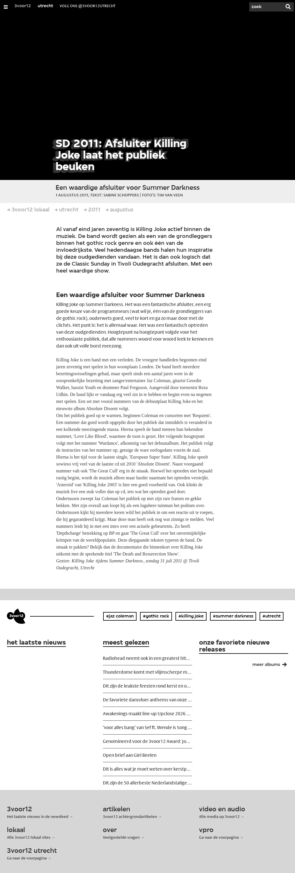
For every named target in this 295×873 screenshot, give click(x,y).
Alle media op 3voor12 (219, 816)
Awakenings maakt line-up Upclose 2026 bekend (147, 713)
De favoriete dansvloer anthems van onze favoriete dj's (147, 699)
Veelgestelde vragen (121, 837)
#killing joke (191, 616)
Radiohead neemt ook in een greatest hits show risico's (147, 658)
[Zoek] (265, 7)
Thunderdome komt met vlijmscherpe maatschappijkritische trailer (147, 672)
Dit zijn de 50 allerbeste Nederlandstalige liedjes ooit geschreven (147, 782)
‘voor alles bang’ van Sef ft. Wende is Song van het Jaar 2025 (147, 727)
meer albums (272, 666)
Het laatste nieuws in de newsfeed (37, 816)
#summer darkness (233, 616)
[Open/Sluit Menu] (6, 7)
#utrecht (271, 616)
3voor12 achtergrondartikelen (130, 816)
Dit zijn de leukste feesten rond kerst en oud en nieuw (147, 686)
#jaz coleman (120, 616)
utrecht (45, 6)
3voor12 (22, 6)
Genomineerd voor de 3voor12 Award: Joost (147, 741)
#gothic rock (156, 616)
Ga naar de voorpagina (219, 837)
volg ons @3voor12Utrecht (88, 5)
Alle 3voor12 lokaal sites (28, 837)
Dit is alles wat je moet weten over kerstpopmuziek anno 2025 (147, 769)
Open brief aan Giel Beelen (129, 755)
